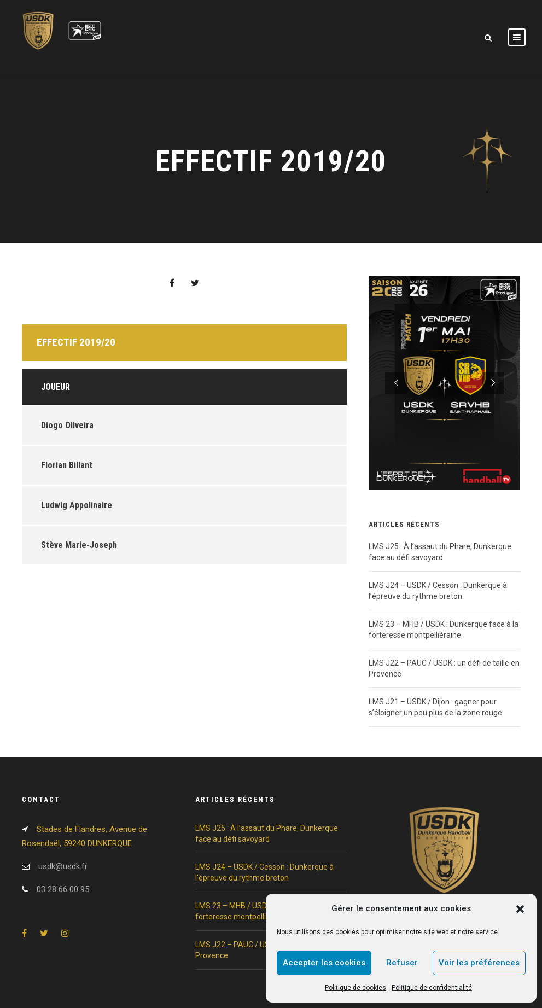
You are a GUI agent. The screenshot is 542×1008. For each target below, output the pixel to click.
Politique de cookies (355, 988)
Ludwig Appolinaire (76, 505)
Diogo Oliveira (67, 425)
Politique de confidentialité (432, 988)
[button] (520, 909)
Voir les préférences (479, 963)
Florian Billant (66, 465)
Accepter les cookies (324, 963)
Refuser (402, 963)
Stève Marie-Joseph (79, 545)
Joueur (55, 387)
